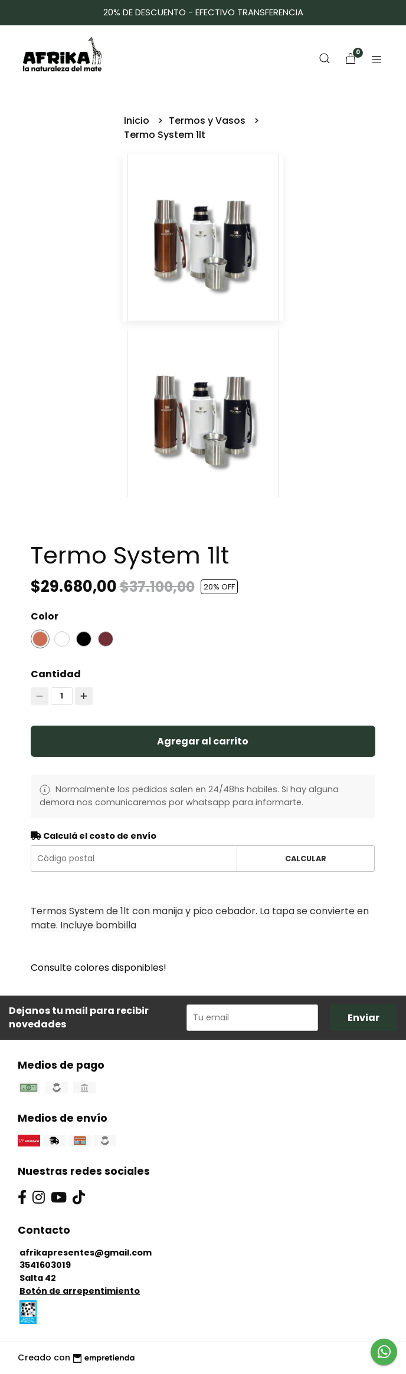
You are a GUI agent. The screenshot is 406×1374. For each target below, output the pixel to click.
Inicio (138, 120)
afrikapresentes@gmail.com (85, 1252)
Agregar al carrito (202, 741)
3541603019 (45, 1265)
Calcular (305, 859)
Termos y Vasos (208, 120)
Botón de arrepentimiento (79, 1291)
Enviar (363, 1017)
